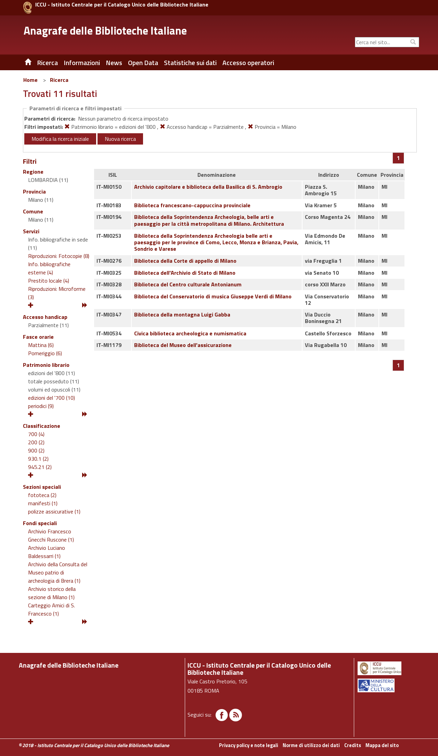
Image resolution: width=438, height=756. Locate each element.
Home (30, 80)
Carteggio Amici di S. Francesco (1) (51, 609)
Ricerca (59, 80)
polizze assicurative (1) (54, 511)
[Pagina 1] (398, 158)
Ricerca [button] (47, 63)
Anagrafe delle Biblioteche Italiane (105, 30)
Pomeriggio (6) (45, 353)
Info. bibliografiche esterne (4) (49, 268)
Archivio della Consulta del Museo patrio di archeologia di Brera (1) (57, 572)
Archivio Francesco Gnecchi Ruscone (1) (51, 535)
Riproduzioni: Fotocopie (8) (58, 256)
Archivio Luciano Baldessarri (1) (46, 552)
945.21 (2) (40, 467)
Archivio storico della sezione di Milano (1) (52, 593)
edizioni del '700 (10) (51, 398)
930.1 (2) (38, 459)
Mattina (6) (41, 345)
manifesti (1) (42, 503)
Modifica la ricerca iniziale (60, 139)
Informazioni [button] (82, 63)
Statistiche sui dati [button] (190, 63)
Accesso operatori (248, 63)
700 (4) (36, 434)
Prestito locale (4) (48, 280)
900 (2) (36, 450)
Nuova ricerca (120, 139)
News (114, 63)
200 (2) (36, 442)
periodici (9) (41, 406)
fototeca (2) (42, 495)
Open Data (143, 63)
